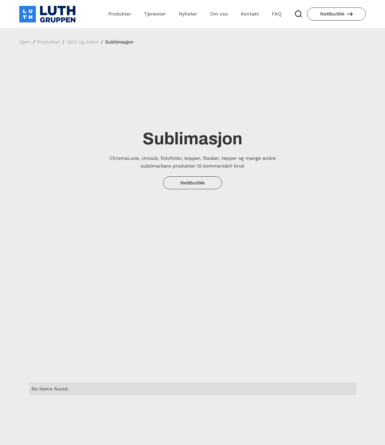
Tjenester (155, 14)
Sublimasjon (119, 42)
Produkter (119, 14)
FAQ (277, 14)
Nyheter (188, 14)
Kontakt (250, 14)
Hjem (25, 42)
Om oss (219, 14)
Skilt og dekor (83, 42)
